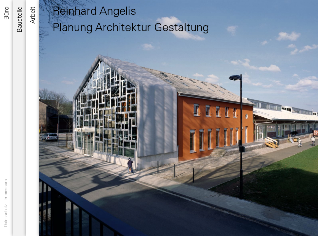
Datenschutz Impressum (5, 203)
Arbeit (32, 15)
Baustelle (19, 19)
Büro (6, 13)
